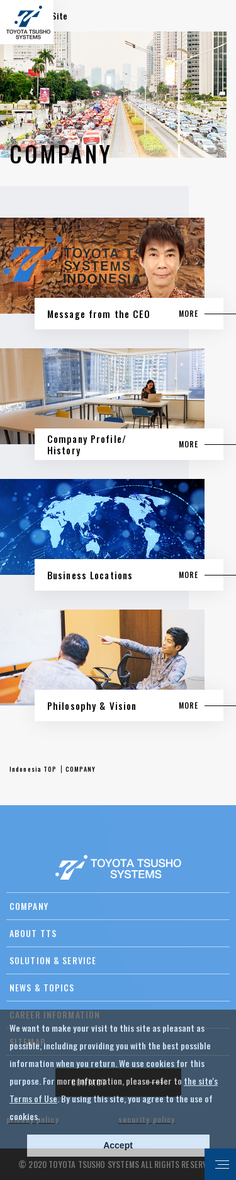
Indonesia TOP (33, 769)
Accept (118, 1145)
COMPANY (28, 905)
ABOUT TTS (33, 933)
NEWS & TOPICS (42, 987)
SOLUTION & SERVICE (52, 960)
